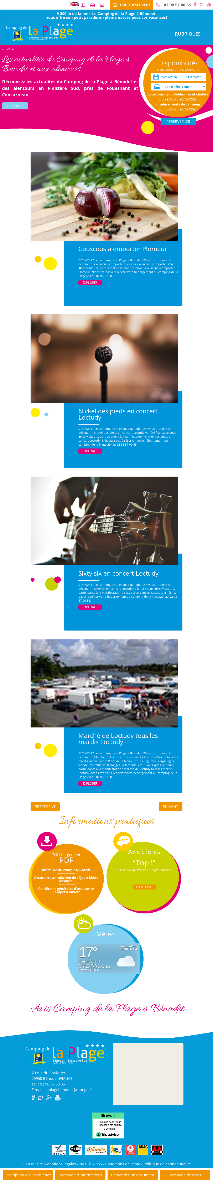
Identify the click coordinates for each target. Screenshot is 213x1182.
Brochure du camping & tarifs (66, 870)
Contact (104, 5)
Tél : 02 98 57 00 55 (48, 1084)
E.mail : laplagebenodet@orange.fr (62, 1089)
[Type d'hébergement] (178, 86)
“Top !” (144, 862)
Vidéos (84, 5)
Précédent (45, 806)
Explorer (90, 282)
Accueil (6, 49)
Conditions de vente (122, 1163)
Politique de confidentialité (167, 1163)
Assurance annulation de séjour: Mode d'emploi (66, 879)
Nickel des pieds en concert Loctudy (118, 414)
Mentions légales (61, 1163)
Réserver (15, 105)
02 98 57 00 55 (177, 5)
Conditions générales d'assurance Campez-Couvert (66, 890)
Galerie (94, 5)
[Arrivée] (170, 77)
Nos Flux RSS (90, 1163)
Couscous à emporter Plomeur (122, 248)
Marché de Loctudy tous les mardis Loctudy (118, 738)
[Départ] (195, 77)
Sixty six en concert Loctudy (118, 573)
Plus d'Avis (144, 887)
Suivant (170, 806)
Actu (14, 49)
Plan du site (32, 1163)
